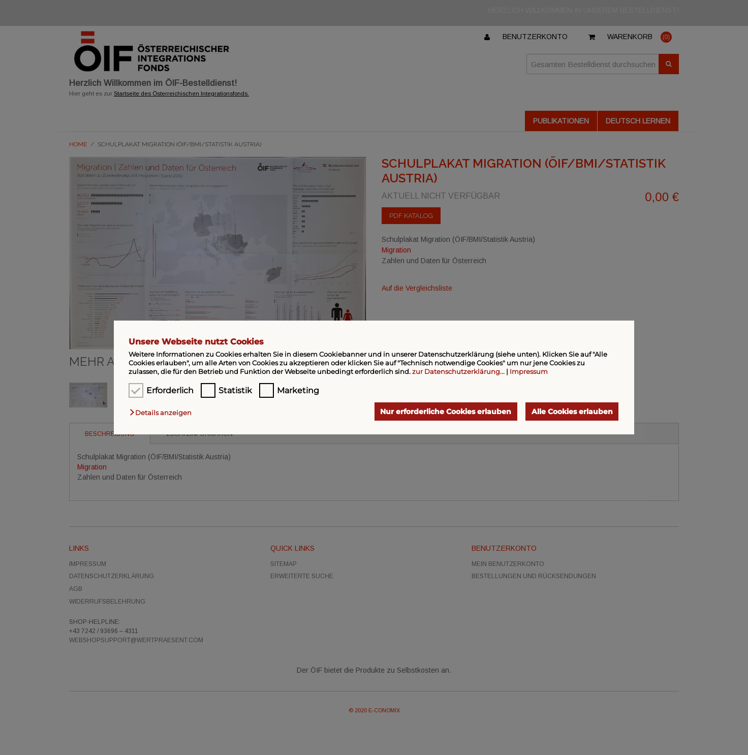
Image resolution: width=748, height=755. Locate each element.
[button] (163, 412)
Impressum (529, 371)
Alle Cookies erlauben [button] (572, 411)
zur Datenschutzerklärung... (458, 371)
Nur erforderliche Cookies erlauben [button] (445, 411)
